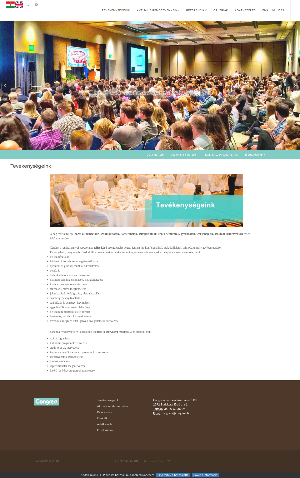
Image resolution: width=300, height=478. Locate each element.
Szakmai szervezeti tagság (221, 154)
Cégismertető (155, 154)
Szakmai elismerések (184, 154)
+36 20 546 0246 (159, 461)
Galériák (221, 10)
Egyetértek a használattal (173, 475)
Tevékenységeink (116, 10)
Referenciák (196, 10)
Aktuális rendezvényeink (158, 10)
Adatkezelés (245, 10)
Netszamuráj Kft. (128, 461)
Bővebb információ (205, 475)
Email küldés (273, 10)
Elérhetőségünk (255, 154)
